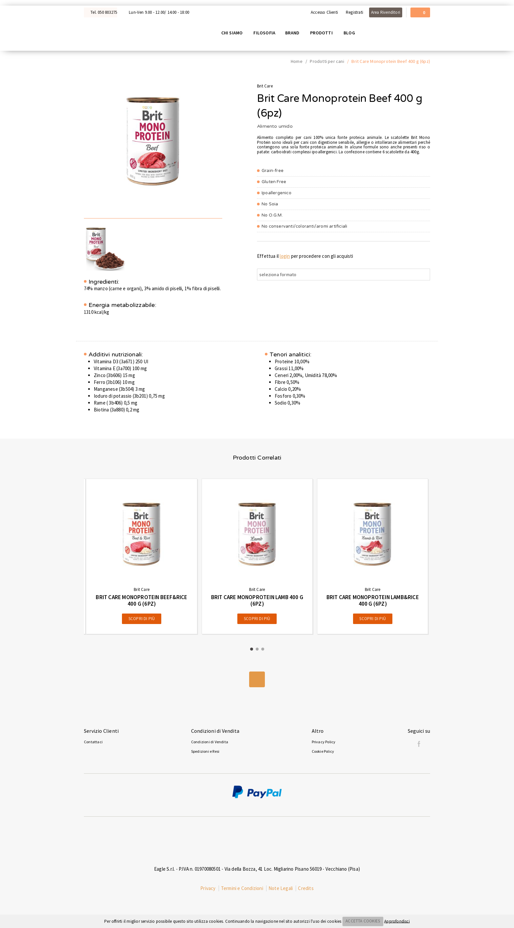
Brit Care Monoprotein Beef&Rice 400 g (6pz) (141, 602)
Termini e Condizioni (242, 889)
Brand (294, 33)
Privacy (207, 889)
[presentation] (70, 557)
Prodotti (323, 33)
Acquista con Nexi (22, 2)
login (285, 257)
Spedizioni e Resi (205, 752)
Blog (351, 33)
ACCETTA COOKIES (363, 921)
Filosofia (266, 33)
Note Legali (280, 889)
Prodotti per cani (327, 63)
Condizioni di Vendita (209, 743)
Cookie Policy (323, 752)
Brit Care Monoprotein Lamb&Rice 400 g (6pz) (372, 602)
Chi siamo (234, 33)
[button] (251, 650)
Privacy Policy (324, 743)
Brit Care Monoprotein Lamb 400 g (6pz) (257, 602)
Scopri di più (141, 620)
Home (297, 63)
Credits (305, 889)
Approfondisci (397, 921)
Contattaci (93, 743)
